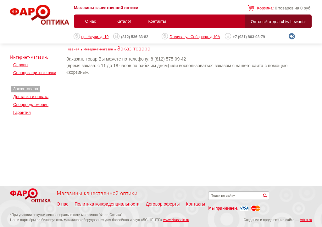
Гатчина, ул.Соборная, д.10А (194, 37)
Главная (72, 49)
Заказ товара (25, 88)
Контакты (157, 21)
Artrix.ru (306, 220)
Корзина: (265, 8)
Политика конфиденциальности (107, 204)
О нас (90, 21)
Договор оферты (163, 204)
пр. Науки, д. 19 (95, 37)
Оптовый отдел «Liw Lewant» (278, 21)
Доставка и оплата (30, 96)
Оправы (20, 64)
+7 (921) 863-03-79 (249, 37)
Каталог (123, 21)
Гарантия (22, 112)
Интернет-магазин (98, 49)
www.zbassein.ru (176, 220)
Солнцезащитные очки (34, 72)
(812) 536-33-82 (134, 37)
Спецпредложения (30, 104)
